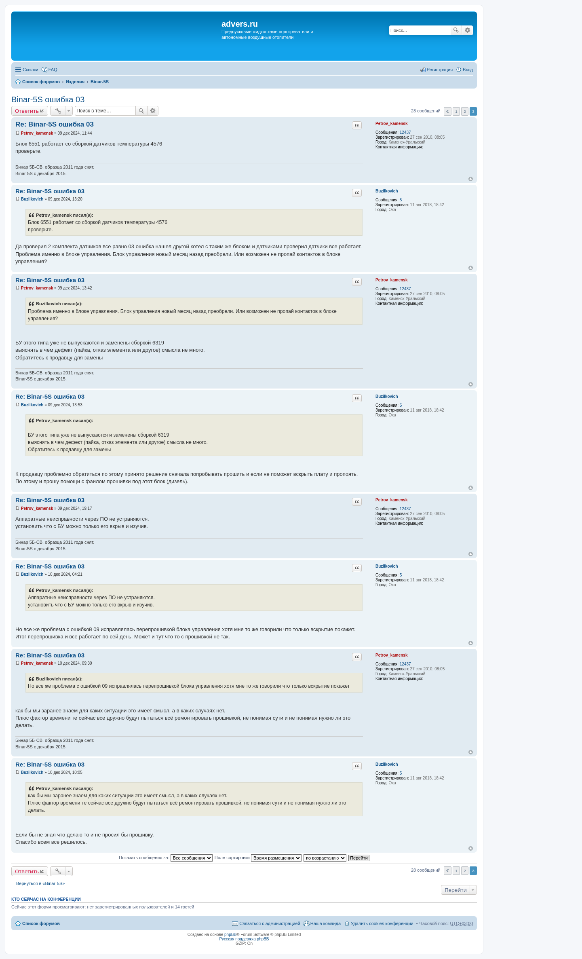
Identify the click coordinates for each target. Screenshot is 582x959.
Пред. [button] (447, 111)
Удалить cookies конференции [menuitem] (382, 923)
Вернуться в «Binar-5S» (40, 883)
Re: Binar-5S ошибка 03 (54, 124)
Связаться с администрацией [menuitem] (269, 923)
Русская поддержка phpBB (244, 939)
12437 (405, 132)
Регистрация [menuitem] (440, 69)
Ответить (27, 110)
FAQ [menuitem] (52, 69)
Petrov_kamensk (391, 123)
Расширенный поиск (467, 30)
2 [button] (465, 111)
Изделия (75, 81)
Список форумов (41, 81)
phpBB (230, 934)
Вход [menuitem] (468, 69)
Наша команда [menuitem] (325, 923)
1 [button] (456, 111)
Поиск (456, 30)
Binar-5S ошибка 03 (47, 99)
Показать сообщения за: (166, 857)
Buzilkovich (386, 191)
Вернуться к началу (470, 179)
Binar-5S (100, 81)
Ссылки (30, 69)
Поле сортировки (258, 857)
